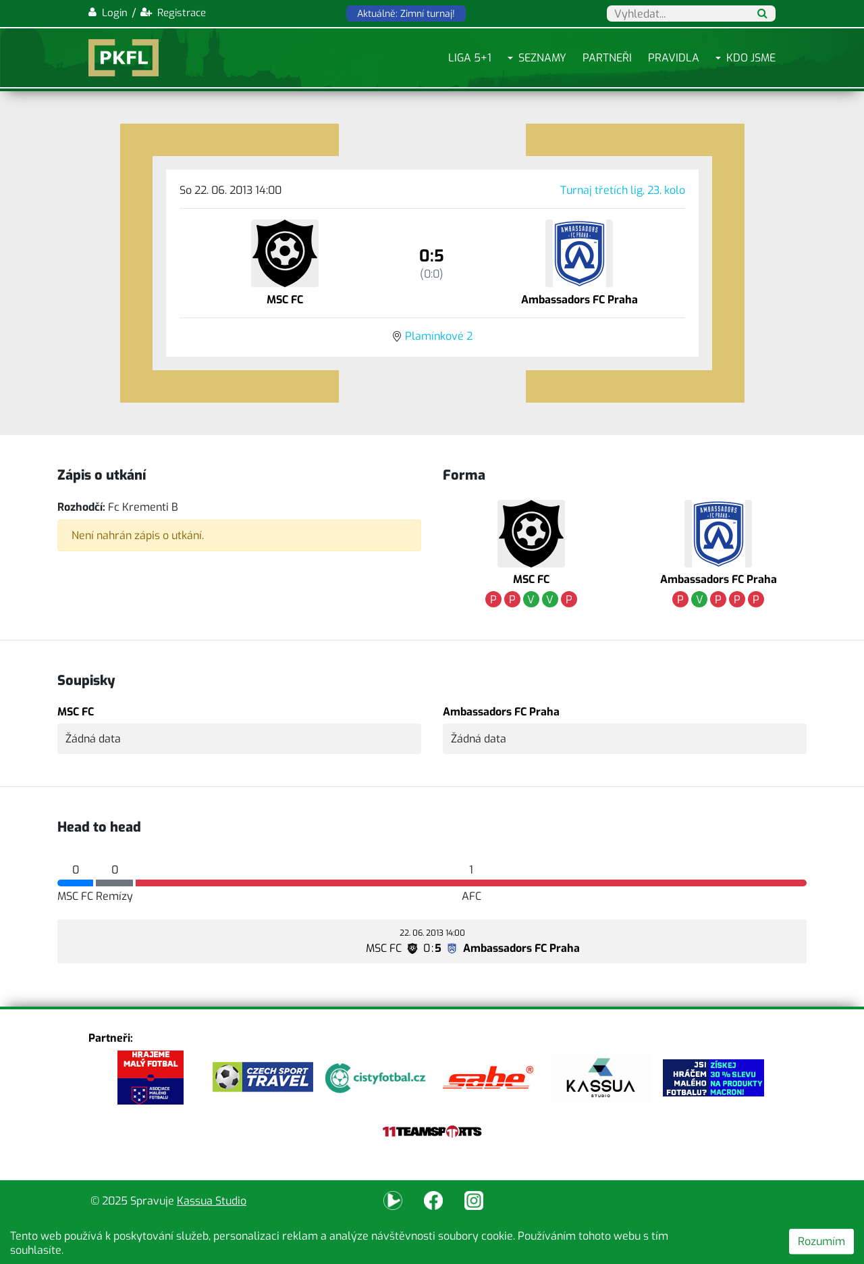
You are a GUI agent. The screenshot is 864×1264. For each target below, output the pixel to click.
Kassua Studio (211, 1201)
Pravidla (673, 58)
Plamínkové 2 (439, 336)
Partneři (607, 58)
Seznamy (542, 58)
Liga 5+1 (469, 58)
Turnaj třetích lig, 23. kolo (622, 190)
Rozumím (821, 1241)
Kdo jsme (751, 58)
